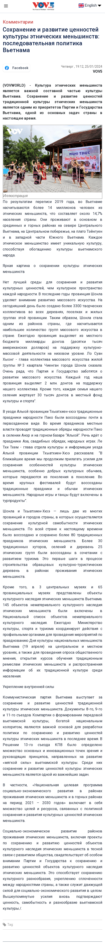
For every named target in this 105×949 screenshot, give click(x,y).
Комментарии (18, 22)
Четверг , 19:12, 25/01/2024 (81, 66)
